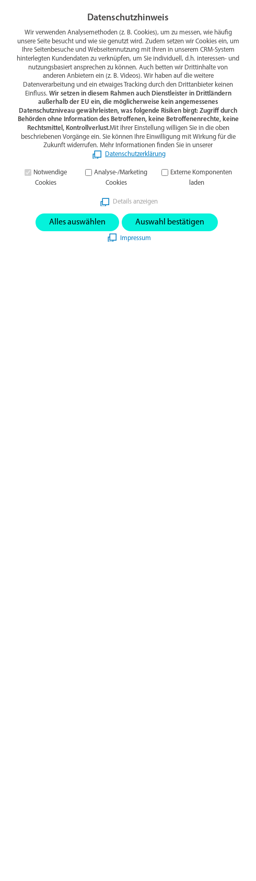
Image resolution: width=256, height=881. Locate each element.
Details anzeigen (135, 201)
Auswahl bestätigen (169, 222)
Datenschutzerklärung (135, 154)
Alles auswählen (77, 222)
